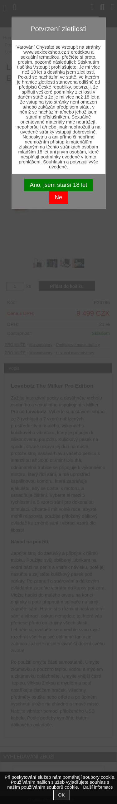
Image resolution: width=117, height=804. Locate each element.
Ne (58, 197)
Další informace (98, 787)
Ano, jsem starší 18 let (58, 185)
